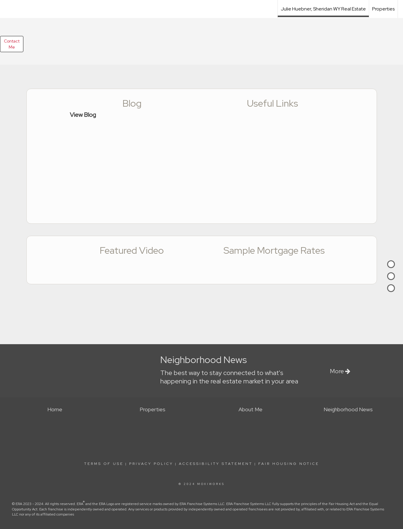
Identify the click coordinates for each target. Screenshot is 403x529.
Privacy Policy (151, 463)
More (340, 371)
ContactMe (11, 44)
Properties (383, 9)
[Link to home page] (201, 8)
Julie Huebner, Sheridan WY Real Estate (323, 9)
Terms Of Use (103, 463)
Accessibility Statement (216, 463)
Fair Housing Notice (288, 463)
